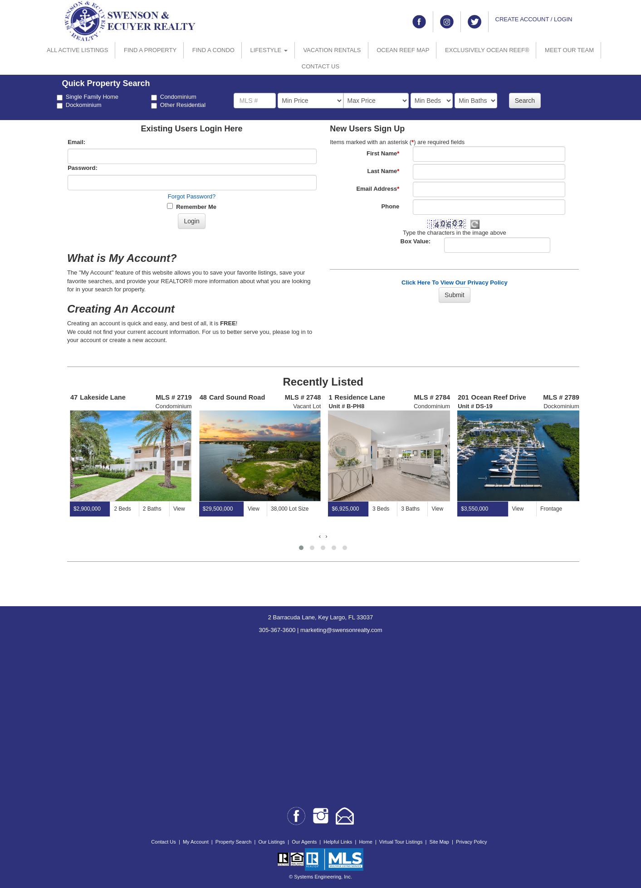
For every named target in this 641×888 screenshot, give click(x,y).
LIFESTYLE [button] (269, 50)
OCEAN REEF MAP (403, 50)
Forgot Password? (192, 196)
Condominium (173, 97)
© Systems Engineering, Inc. (320, 876)
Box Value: (416, 241)
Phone (391, 206)
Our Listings (271, 842)
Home (365, 842)
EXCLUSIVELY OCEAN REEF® (487, 50)
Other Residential (178, 105)
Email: (76, 142)
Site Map (439, 842)
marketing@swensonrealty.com (341, 630)
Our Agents (304, 842)
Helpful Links (337, 842)
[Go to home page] (130, 20)
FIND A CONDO (213, 50)
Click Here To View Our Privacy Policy (454, 282)
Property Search (233, 842)
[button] (301, 547)
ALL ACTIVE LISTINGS (77, 50)
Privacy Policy (471, 842)
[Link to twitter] (474, 21)
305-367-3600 (277, 630)
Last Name (383, 171)
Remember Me (191, 206)
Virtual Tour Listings (401, 842)
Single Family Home (87, 97)
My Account (196, 842)
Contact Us (163, 842)
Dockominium (79, 105)
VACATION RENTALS (332, 50)
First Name (383, 153)
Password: (83, 167)
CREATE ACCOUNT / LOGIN (533, 19)
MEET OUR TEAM (569, 50)
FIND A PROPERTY (150, 50)
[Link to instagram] (446, 21)
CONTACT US (320, 66)
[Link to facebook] (419, 21)
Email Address (377, 188)
